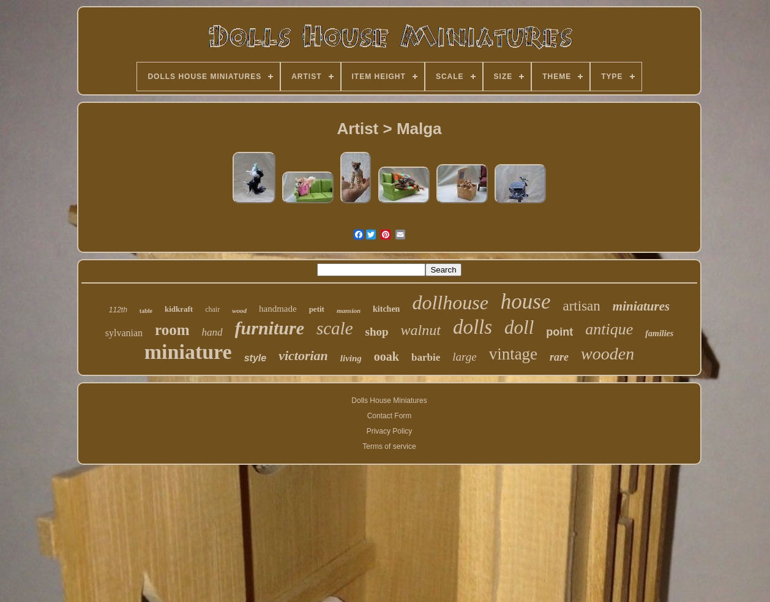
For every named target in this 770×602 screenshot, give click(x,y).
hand (212, 332)
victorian (303, 355)
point (559, 332)
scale (334, 328)
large (464, 356)
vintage (513, 354)
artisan (581, 306)
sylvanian (124, 333)
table (146, 310)
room (172, 330)
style (255, 358)
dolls (472, 327)
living (351, 358)
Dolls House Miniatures (389, 400)
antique (609, 329)
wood (239, 310)
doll (519, 327)
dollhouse (450, 303)
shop (377, 331)
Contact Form (389, 416)
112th (118, 310)
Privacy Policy (390, 431)
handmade (278, 309)
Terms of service (389, 446)
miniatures (641, 306)
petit (316, 309)
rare (559, 357)
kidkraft (179, 309)
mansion (349, 310)
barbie (425, 357)
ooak (386, 356)
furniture (269, 328)
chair (212, 309)
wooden (607, 353)
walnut (421, 330)
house (526, 302)
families (659, 333)
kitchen (386, 309)
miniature (188, 352)
